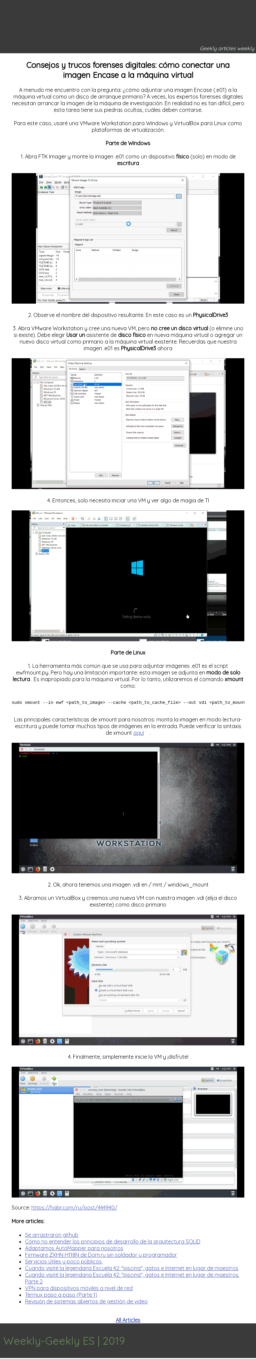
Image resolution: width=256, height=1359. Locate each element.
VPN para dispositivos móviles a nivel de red (79, 1289)
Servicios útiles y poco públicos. (64, 1262)
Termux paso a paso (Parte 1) (61, 1295)
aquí (138, 733)
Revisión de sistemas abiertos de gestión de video (86, 1302)
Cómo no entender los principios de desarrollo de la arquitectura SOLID (112, 1242)
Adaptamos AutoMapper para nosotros (74, 1249)
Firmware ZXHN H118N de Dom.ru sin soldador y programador (101, 1255)
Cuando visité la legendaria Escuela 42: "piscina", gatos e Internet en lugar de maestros (131, 1269)
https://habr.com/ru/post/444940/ (74, 1208)
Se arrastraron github (51, 1235)
